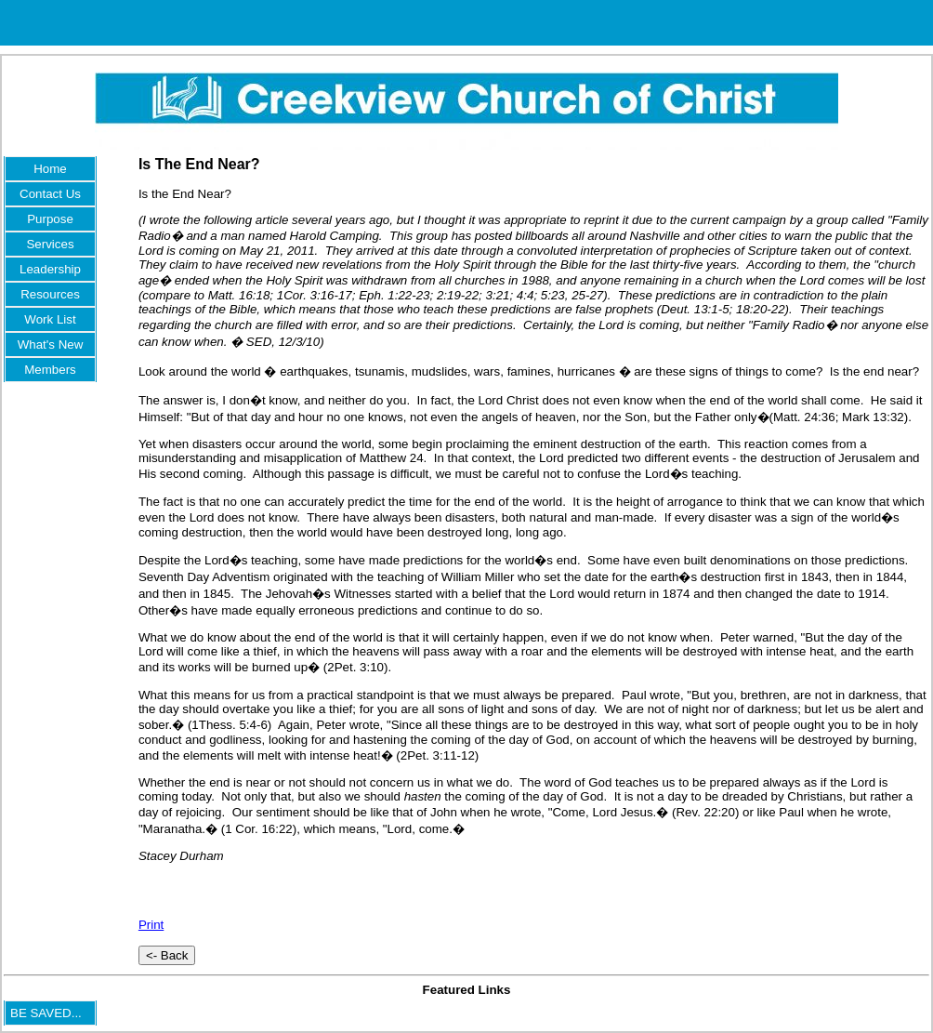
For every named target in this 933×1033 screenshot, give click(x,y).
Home (50, 169)
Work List (49, 319)
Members (50, 370)
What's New (51, 344)
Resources (50, 294)
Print (151, 925)
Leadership (50, 269)
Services (49, 244)
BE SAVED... (46, 1013)
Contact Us (50, 194)
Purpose (50, 219)
